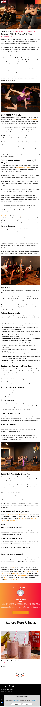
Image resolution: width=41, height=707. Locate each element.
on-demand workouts (23, 575)
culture (13, 567)
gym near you (27, 571)
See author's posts (20, 613)
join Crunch (15, 573)
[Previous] (17, 675)
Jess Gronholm (20, 600)
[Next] (23, 675)
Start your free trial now (10, 579)
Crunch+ (6, 577)
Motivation (9, 31)
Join (37, 2)
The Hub (3, 31)
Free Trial (29, 2)
